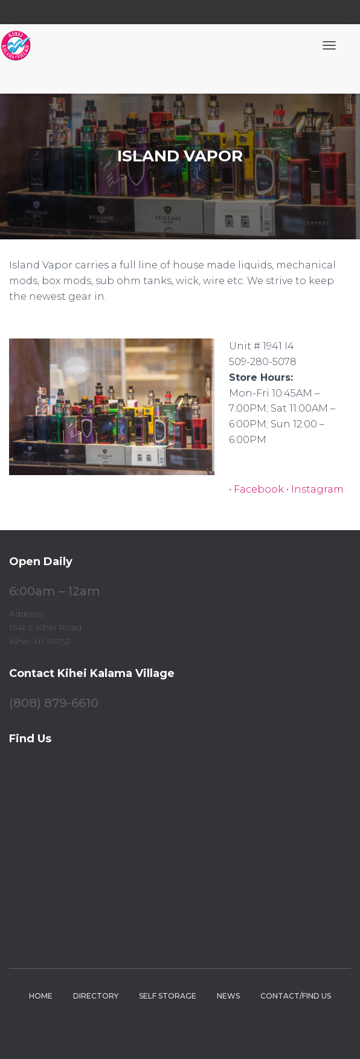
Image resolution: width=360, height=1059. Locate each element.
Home (41, 995)
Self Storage (167, 995)
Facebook (259, 489)
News (228, 995)
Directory (95, 995)
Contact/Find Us (295, 995)
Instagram (317, 489)
